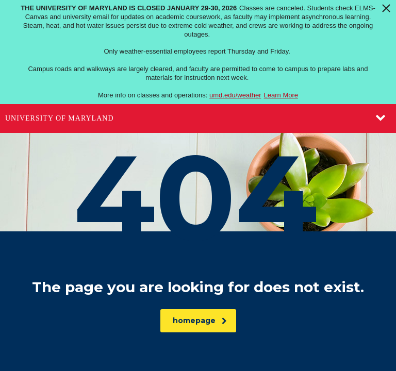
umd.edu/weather (235, 95)
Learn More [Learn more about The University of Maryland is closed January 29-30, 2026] (281, 95)
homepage (200, 320)
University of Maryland (59, 118)
